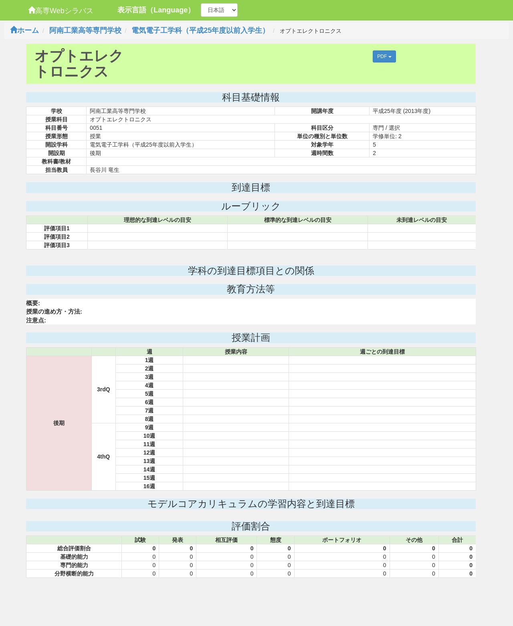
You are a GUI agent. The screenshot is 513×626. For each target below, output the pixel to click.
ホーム (24, 30)
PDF (384, 56)
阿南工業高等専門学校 (85, 30)
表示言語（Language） (156, 10)
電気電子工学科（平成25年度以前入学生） (200, 30)
